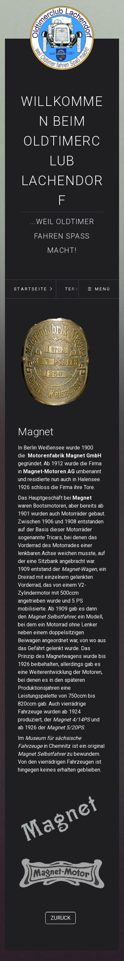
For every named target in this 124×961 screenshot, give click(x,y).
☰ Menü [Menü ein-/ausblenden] (99, 288)
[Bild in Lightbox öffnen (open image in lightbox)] (56, 362)
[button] (60, 918)
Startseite (30, 288)
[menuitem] (30, 289)
